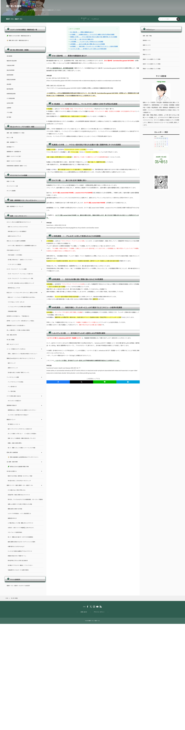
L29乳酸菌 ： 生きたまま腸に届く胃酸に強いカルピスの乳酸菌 (87, 44)
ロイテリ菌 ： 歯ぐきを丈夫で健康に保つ (82, 39)
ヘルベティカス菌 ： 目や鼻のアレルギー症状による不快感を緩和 (88, 49)
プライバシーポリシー (99, 612)
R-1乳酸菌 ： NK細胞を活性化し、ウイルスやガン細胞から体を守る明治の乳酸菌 (92, 34)
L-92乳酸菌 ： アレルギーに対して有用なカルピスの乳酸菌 (86, 41)
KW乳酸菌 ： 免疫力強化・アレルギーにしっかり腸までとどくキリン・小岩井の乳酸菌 (94, 46)
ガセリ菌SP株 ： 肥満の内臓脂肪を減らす (82, 32)
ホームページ (84, 19)
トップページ (95, 19)
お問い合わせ (83, 612)
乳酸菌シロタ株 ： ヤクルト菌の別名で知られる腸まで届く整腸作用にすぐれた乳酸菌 (93, 37)
